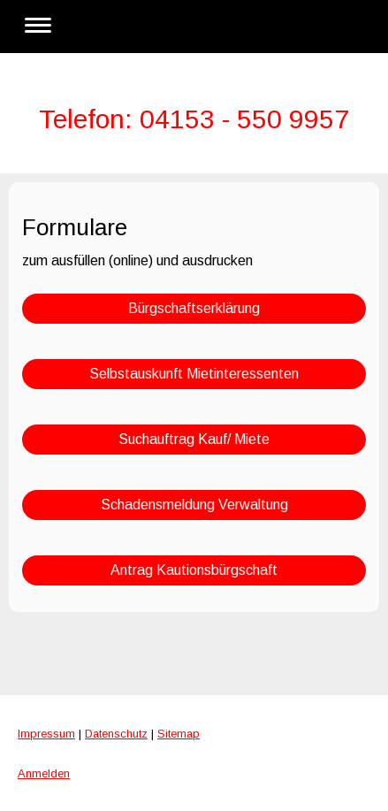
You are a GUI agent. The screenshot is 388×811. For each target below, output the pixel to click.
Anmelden (44, 773)
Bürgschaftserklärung (194, 308)
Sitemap (178, 733)
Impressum (46, 733)
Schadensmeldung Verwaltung (194, 504)
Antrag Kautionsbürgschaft (194, 570)
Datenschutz (116, 733)
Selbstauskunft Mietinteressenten (194, 373)
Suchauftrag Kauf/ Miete (194, 439)
